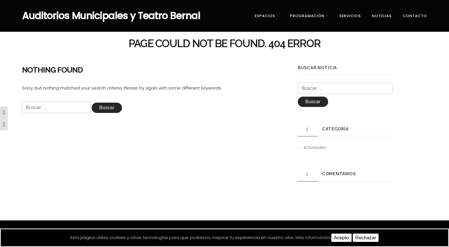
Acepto (341, 237)
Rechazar (365, 237)
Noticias (382, 15)
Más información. (313, 237)
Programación (307, 15)
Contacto (415, 15)
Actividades (315, 147)
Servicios (350, 15)
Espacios (265, 15)
